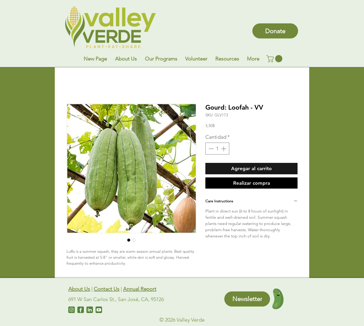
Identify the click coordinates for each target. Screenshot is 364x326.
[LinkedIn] (89, 310)
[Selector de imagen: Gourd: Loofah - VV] (128, 240)
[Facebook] (80, 310)
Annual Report (139, 289)
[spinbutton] (217, 148)
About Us (79, 289)
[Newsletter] (247, 299)
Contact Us (106, 289)
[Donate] (275, 30)
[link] (275, 58)
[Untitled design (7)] (99, 310)
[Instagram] (71, 310)
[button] (126, 58)
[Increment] (224, 148)
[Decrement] (210, 148)
